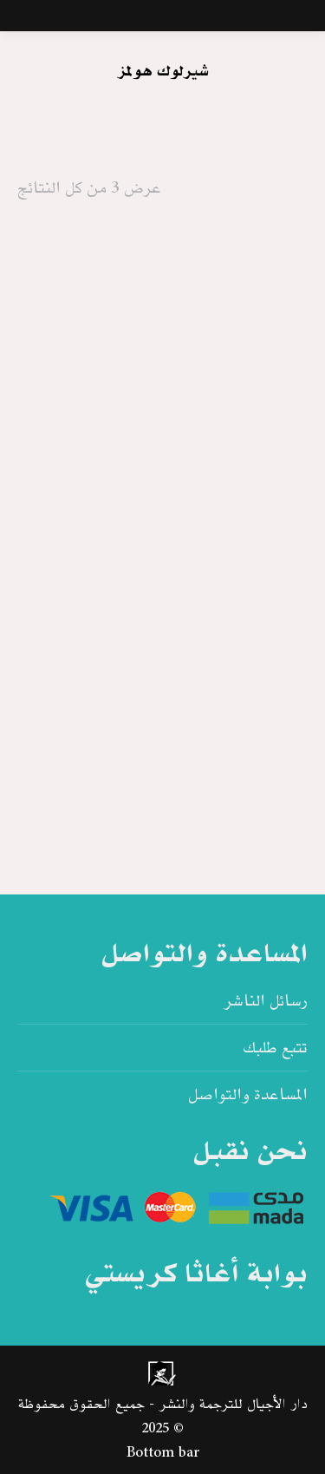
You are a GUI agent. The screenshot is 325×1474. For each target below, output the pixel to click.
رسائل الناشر (265, 1001)
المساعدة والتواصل (248, 1095)
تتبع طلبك (275, 1048)
